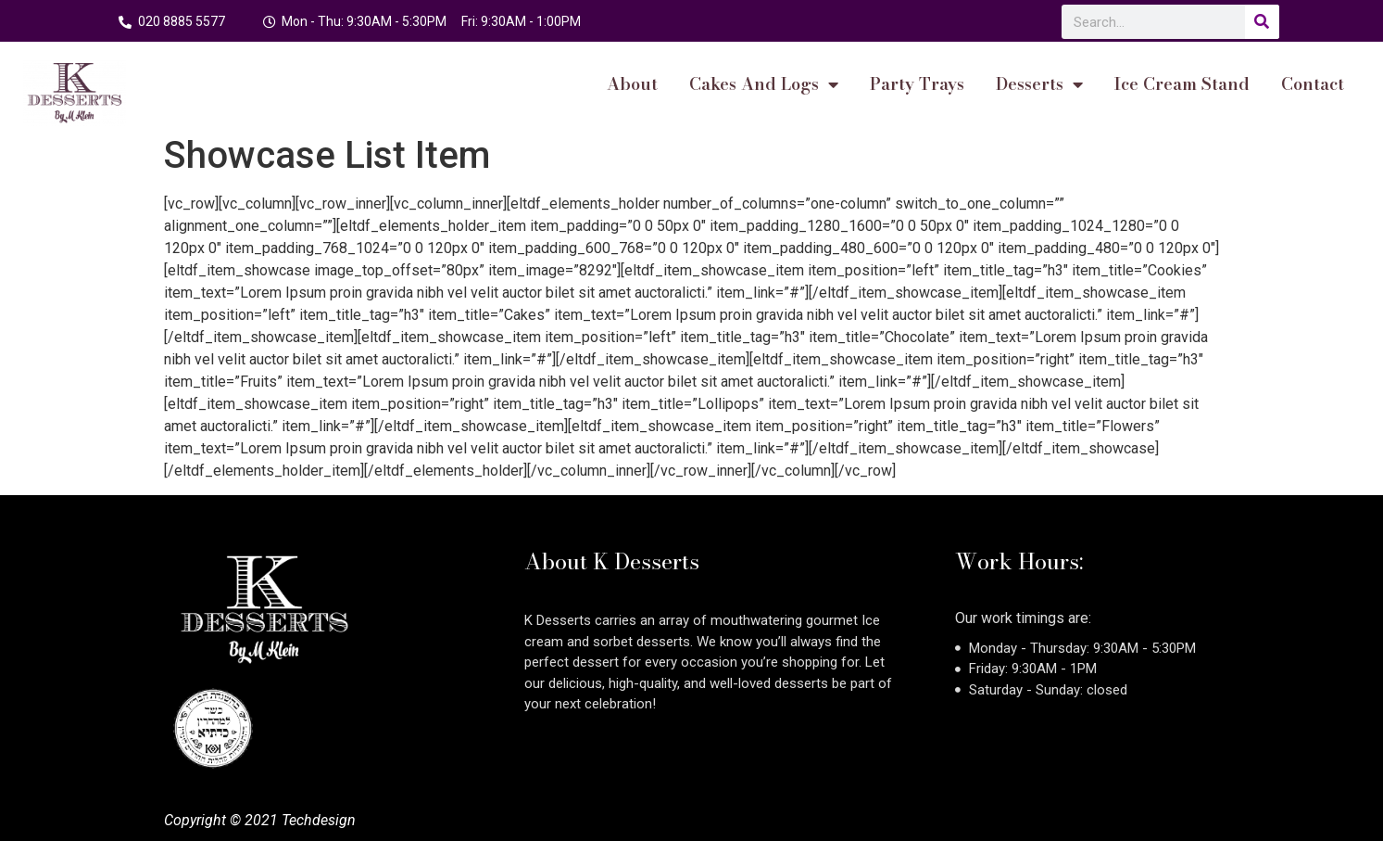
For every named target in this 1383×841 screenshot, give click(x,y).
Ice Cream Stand (1182, 84)
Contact (1312, 84)
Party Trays (917, 84)
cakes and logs (763, 84)
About (632, 84)
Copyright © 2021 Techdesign (260, 820)
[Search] (1262, 22)
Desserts (1039, 84)
